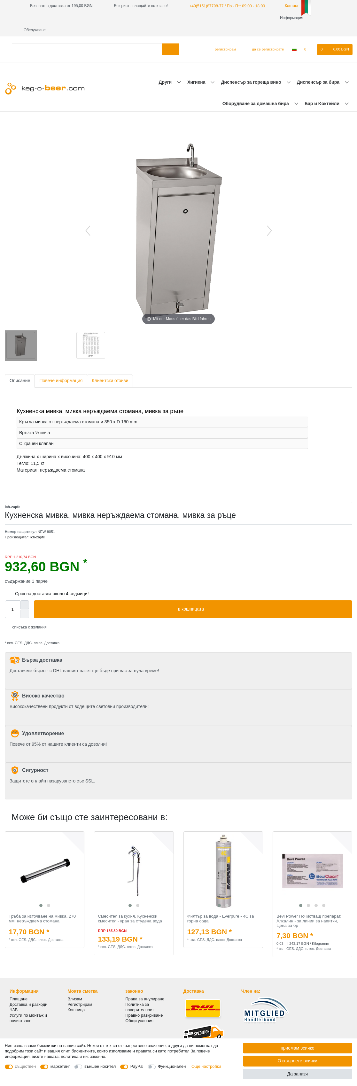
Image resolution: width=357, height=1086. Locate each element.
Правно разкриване (144, 1003)
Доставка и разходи (28, 992)
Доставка (51, 631)
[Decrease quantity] (24, 601)
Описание (20, 368)
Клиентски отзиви (110, 368)
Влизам (74, 986)
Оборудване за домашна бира (256, 91)
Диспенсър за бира (319, 70)
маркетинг (60, 1066)
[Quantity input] (12, 597)
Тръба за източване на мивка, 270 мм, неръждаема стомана (42, 906)
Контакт (287, 6)
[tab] (20, 369)
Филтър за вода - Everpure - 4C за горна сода (220, 906)
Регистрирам (79, 992)
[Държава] (294, 37)
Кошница (76, 997)
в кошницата (262, 597)
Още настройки (206, 1066)
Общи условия (139, 1008)
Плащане (18, 986)
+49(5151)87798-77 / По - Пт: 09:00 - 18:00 (226, 6)
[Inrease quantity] (24, 592)
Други (166, 70)
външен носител (100, 1066)
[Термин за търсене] (87, 37)
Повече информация (60, 368)
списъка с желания (27, 615)
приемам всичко (297, 1048)
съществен (25, 1066)
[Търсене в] (170, 37)
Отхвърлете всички (297, 1060)
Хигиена (196, 70)
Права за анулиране (144, 986)
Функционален (172, 1066)
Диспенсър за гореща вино (252, 70)
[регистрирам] (222, 37)
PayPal (137, 1066)
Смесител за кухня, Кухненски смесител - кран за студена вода (130, 906)
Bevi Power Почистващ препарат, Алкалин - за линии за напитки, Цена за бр (308, 909)
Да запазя (297, 1073)
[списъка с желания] (308, 37)
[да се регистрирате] (264, 37)
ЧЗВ (14, 997)
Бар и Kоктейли (323, 91)
